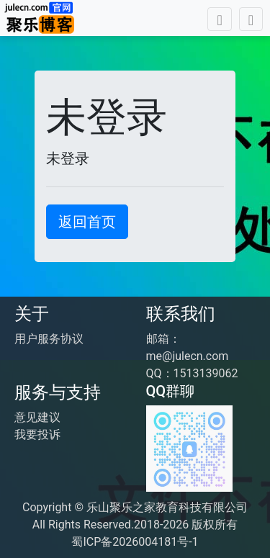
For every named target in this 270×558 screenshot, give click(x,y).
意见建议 (37, 417)
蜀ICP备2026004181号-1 (134, 542)
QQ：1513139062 (192, 373)
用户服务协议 (49, 339)
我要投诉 (37, 434)
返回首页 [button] (87, 221)
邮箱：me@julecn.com (187, 347)
